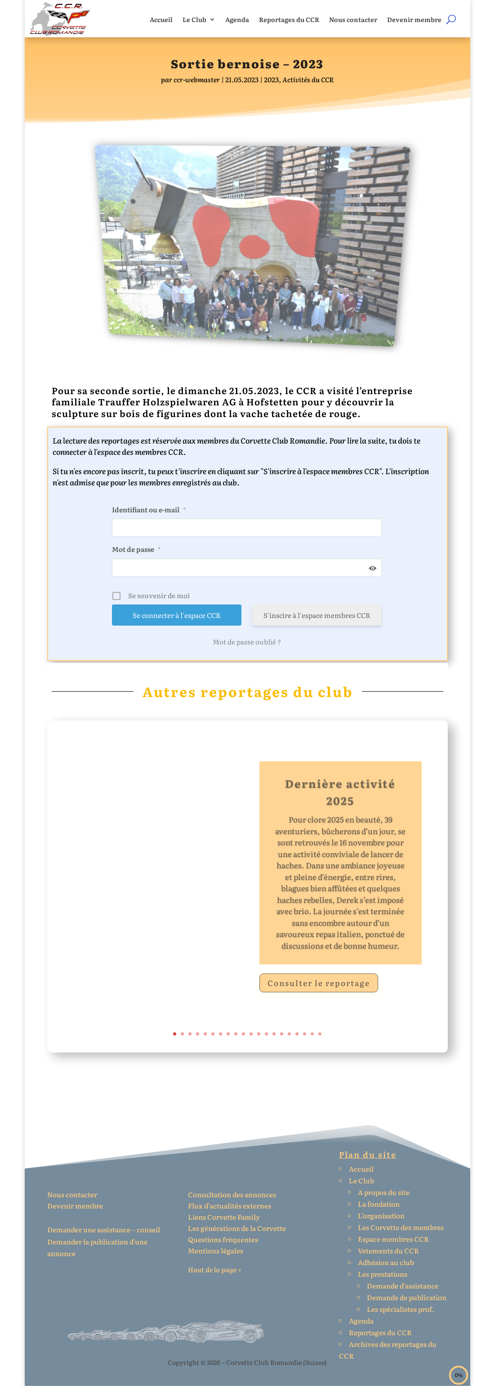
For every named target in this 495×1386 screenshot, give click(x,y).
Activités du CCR (308, 79)
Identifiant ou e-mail (149, 509)
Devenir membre (414, 19)
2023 (271, 79)
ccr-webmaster (197, 79)
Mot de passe (136, 549)
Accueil (161, 19)
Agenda (237, 19)
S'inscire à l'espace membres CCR (316, 615)
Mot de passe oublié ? (247, 642)
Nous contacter (353, 19)
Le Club (194, 19)
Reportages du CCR (289, 19)
